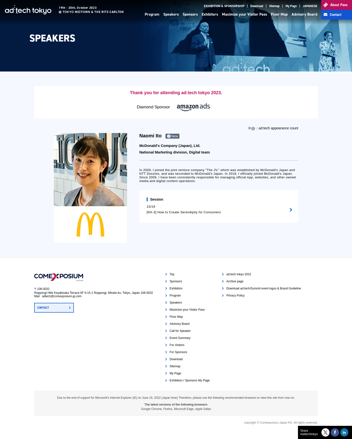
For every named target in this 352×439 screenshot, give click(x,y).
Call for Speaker (180, 331)
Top (172, 274)
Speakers (171, 14)
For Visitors (177, 345)
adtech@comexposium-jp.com (62, 296)
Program (152, 14)
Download (256, 6)
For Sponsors (178, 352)
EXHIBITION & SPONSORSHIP (224, 6)
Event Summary (180, 338)
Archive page (234, 281)
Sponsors (190, 14)
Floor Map (279, 14)
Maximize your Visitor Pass (244, 14)
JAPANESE (310, 6)
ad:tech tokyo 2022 (238, 274)
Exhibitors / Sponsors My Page (190, 380)
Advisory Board (304, 14)
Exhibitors (210, 14)
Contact (335, 14)
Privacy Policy (235, 295)
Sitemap (274, 6)
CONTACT (43, 308)
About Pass (339, 4)
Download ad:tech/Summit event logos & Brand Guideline (263, 288)
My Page (291, 6)
